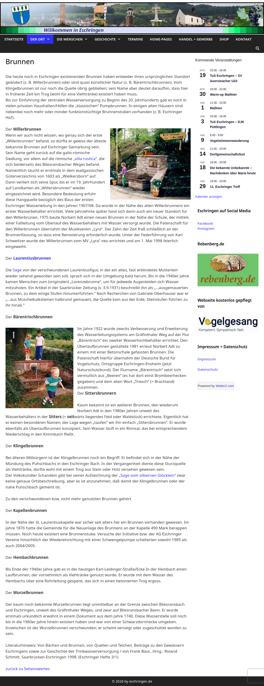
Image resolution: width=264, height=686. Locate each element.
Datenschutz (208, 369)
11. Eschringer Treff (225, 187)
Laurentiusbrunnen (32, 258)
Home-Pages (161, 39)
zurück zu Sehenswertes (28, 668)
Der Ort (41, 39)
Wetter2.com (225, 386)
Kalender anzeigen (208, 196)
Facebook (205, 223)
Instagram (206, 228)
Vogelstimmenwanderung (229, 141)
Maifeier (216, 108)
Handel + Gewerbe (196, 39)
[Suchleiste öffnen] (257, 48)
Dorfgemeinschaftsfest (227, 154)
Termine (135, 39)
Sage (17, 270)
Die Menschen (74, 39)
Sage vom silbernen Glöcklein (148, 475)
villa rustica (85, 158)
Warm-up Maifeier (223, 94)
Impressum (207, 359)
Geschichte (109, 39)
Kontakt (244, 39)
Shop (224, 39)
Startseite (13, 39)
